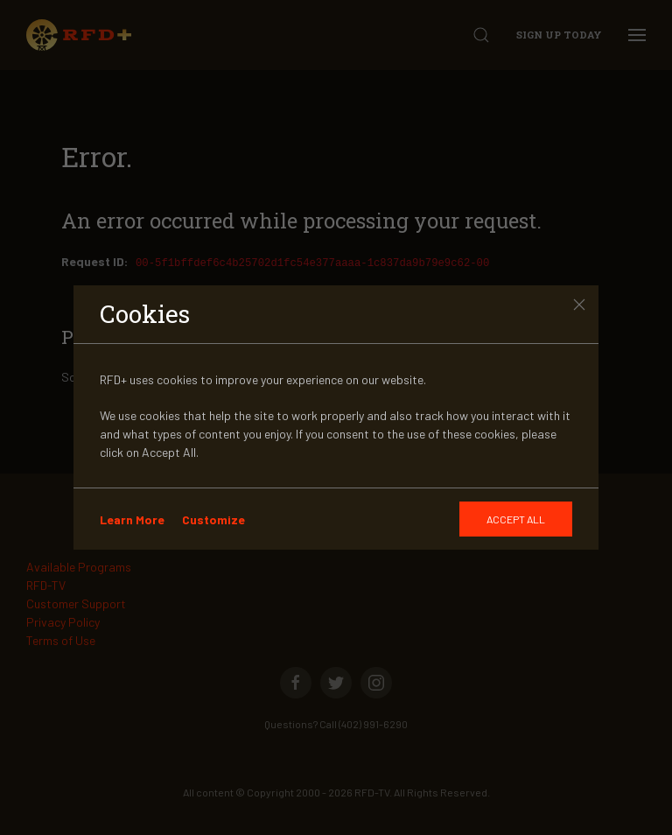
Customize (213, 519)
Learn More (132, 519)
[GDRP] (515, 519)
